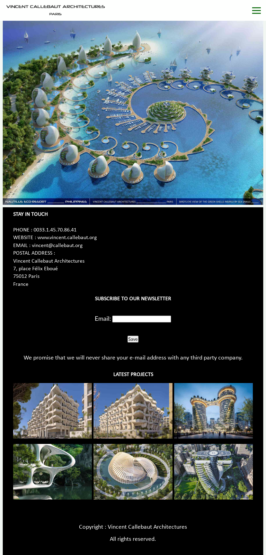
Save (133, 339)
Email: (103, 318)
